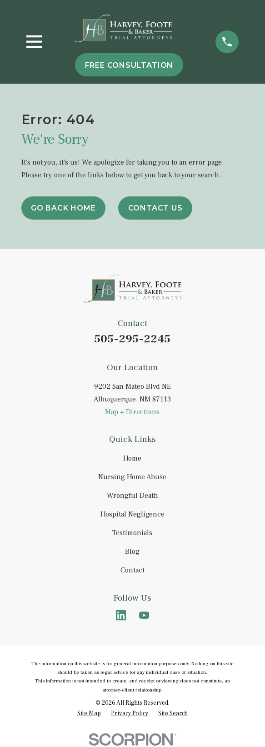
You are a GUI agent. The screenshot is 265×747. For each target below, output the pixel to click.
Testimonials (132, 532)
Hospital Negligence (132, 514)
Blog (132, 551)
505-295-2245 (132, 338)
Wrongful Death (132, 495)
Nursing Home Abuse (132, 476)
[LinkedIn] (121, 615)
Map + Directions (132, 411)
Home (132, 458)
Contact (132, 570)
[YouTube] (144, 615)
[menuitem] (89, 713)
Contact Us (155, 208)
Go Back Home (63, 208)
